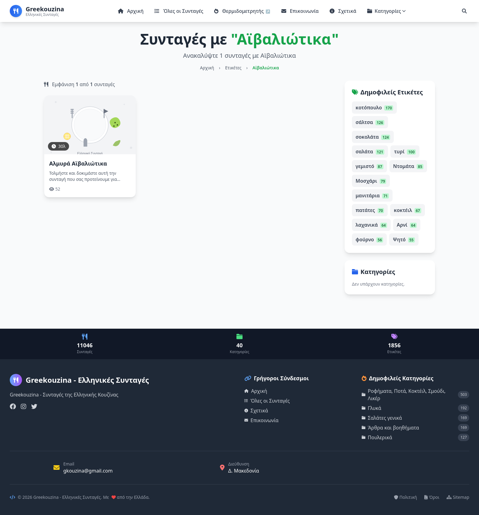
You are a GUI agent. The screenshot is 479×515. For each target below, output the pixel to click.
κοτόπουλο (374, 107)
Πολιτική (405, 497)
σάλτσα (370, 122)
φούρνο (369, 239)
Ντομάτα (408, 166)
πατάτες (370, 210)
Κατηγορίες (386, 11)
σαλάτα (370, 151)
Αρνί (407, 224)
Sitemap (458, 497)
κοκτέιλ (407, 210)
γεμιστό (369, 166)
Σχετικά (343, 11)
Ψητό (404, 239)
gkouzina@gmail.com (88, 470)
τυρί (405, 151)
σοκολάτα (373, 136)
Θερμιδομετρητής (239, 11)
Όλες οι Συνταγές (179, 11)
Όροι (431, 497)
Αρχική (131, 11)
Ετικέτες (233, 68)
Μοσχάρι (371, 180)
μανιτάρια (372, 195)
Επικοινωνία (300, 11)
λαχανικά (371, 224)
